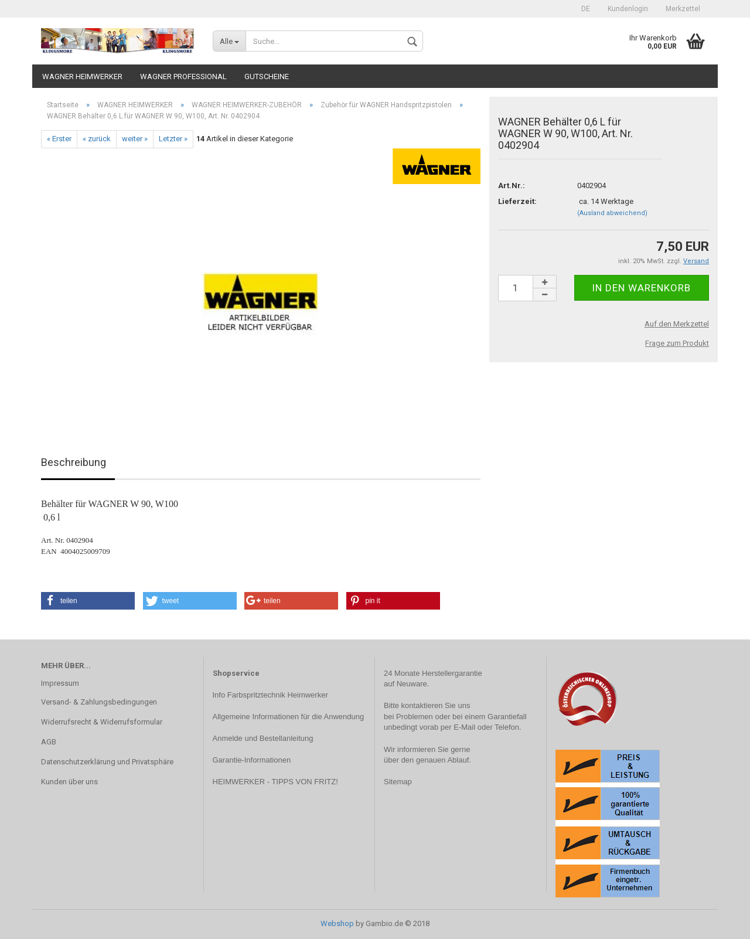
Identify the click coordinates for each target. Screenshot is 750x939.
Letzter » (173, 138)
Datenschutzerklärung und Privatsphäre (107, 761)
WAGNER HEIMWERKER (82, 76)
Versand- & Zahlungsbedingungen (99, 702)
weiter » (135, 138)
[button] (88, 601)
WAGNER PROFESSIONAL (183, 76)
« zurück (97, 138)
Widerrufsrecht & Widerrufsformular (101, 721)
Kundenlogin (628, 9)
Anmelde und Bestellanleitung (263, 738)
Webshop (337, 923)
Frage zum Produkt (677, 343)
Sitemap (398, 781)
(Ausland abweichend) (612, 213)
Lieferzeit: (517, 201)
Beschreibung (73, 462)
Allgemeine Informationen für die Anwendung (288, 716)
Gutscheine (266, 76)
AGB (48, 741)
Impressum (60, 683)
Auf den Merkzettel (677, 323)
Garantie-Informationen (252, 760)
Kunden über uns (69, 781)
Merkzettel (683, 9)
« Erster (59, 138)
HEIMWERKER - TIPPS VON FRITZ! (275, 781)
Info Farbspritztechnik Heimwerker (270, 694)
